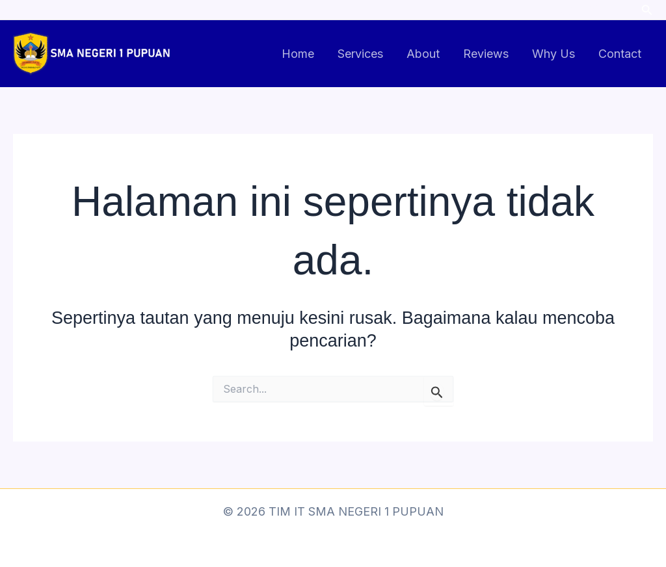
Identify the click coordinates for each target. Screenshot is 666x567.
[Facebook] (594, 10)
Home (298, 53)
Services (360, 53)
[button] (647, 10)
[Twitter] (622, 10)
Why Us (553, 53)
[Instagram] (566, 10)
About (423, 53)
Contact (619, 53)
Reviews (486, 53)
